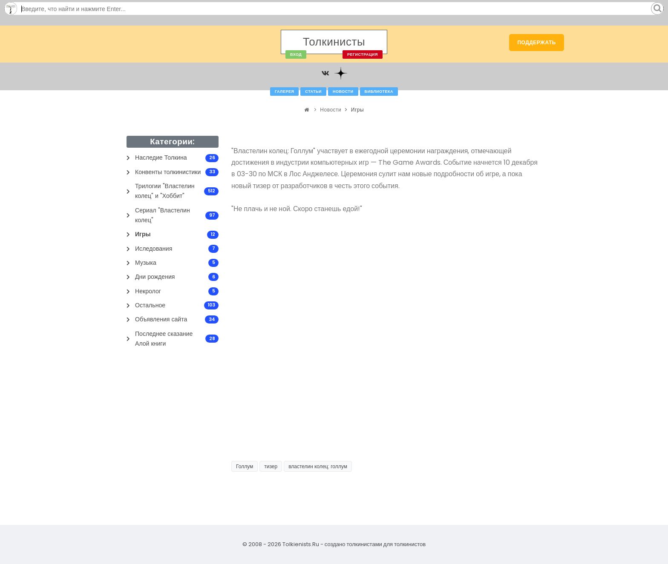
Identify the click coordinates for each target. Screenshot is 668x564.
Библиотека (379, 91)
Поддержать (536, 42)
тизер (270, 466)
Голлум (244, 466)
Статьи (313, 91)
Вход (296, 54)
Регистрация (362, 54)
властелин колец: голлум (317, 466)
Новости (343, 91)
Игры (357, 109)
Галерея (284, 91)
